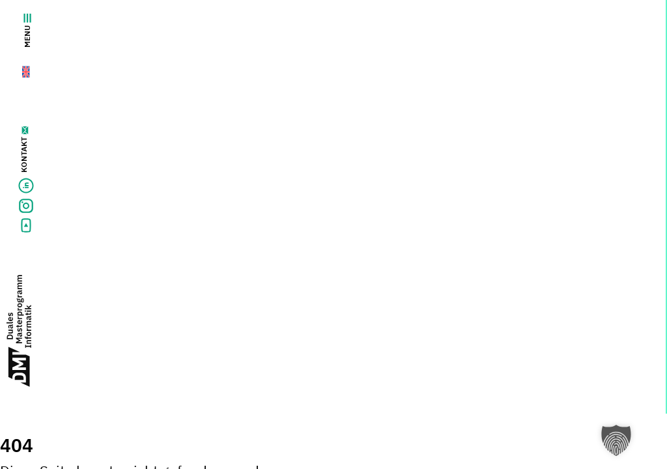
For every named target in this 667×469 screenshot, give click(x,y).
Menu (27, 31)
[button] (616, 440)
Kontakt (24, 155)
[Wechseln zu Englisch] (18, 69)
